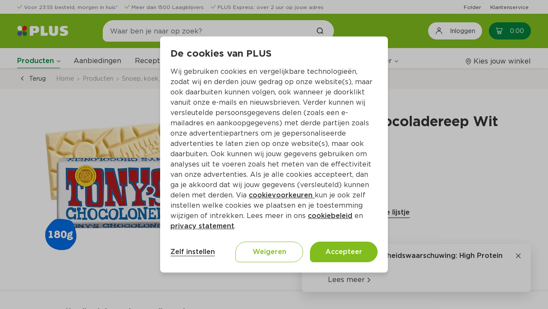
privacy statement (202, 226)
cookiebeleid (330, 216)
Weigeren (269, 252)
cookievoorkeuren (282, 195)
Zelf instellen (192, 252)
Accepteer (343, 252)
